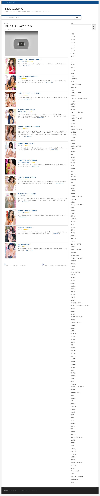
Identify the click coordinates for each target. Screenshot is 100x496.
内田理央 (73, 157)
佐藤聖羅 (73, 143)
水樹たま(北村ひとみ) (76, 322)
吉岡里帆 (73, 168)
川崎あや (73, 230)
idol (71, 62)
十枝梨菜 (73, 160)
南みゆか (73, 163)
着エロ (72, 381)
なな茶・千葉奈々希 (76, 84)
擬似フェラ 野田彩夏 (76, 244)
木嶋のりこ (73, 266)
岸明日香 (73, 227)
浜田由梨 (73, 339)
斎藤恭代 (73, 247)
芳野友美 (73, 412)
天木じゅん (73, 199)
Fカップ (73, 51)
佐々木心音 (73, 132)
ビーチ (19, 29)
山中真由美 (73, 219)
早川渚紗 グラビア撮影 (76, 258)
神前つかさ (73, 384)
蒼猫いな (73, 434)
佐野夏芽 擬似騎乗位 (76, 146)
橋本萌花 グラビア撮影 (76, 317)
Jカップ (73, 67)
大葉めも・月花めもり (76, 196)
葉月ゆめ (73, 431)
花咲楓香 (73, 409)
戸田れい (73, 241)
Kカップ (73, 70)
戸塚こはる (73, 238)
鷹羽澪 (72, 482)
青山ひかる (73, 465)
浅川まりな (73, 333)
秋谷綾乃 (73, 389)
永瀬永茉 (73, 328)
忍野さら (73, 235)
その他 (72, 81)
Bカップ (73, 39)
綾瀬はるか (73, 403)
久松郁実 (73, 115)
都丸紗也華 (73, 451)
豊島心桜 (73, 443)
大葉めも (73, 193)
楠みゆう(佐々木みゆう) (77, 303)
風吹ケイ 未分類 (75, 471)
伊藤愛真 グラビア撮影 (76, 129)
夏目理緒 (73, 185)
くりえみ (73, 76)
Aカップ (73, 37)
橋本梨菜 (73, 314)
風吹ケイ (73, 468)
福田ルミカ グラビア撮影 (77, 387)
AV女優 (72, 34)
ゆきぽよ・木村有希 (76, 93)
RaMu (72, 73)
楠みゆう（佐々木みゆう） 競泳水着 (80, 305)
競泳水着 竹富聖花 (75, 392)
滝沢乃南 (73, 350)
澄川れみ (73, 353)
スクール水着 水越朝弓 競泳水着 (79, 98)
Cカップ (73, 42)
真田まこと (73, 378)
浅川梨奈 (73, 336)
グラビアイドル (75, 95)
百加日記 (73, 373)
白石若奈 (73, 370)
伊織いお (73, 126)
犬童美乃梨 (73, 364)
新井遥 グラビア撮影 (76, 249)
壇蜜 (72, 182)
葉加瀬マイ (73, 423)
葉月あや (73, 426)
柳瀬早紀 (73, 289)
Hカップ (73, 59)
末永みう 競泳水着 (75, 272)
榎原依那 (73, 308)
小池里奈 (73, 210)
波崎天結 (73, 331)
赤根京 (72, 445)
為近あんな (73, 356)
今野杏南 (73, 120)
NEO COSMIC (14, 8)
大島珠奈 (73, 191)
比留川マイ (73, 319)
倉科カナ (73, 151)
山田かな (73, 224)
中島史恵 (73, 106)
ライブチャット (75, 101)
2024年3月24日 (7, 29)
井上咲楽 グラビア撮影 (76, 118)
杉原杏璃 (73, 277)
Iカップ (72, 65)
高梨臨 (72, 473)
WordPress (26, 490)
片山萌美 (73, 359)
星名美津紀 (73, 261)
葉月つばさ (73, 429)
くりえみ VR (74, 79)
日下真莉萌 (73, 252)
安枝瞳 (72, 207)
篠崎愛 (72, 395)
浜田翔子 (73, 342)
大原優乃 (73, 188)
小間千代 (73, 213)
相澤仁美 (73, 375)
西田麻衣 (73, 440)
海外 (72, 345)
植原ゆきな (73, 300)
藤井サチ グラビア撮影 (76, 437)
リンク (18, 17)
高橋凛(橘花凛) (74, 479)
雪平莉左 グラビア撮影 (76, 462)
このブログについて (10, 17)
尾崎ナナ (73, 216)
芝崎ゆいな (73, 406)
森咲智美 (73, 297)
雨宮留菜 (73, 459)
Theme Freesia (20, 490)
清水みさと (73, 347)
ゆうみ (72, 90)
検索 (72, 23)
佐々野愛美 (73, 134)
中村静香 (73, 109)
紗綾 (72, 401)
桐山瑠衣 (73, 294)
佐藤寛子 (73, 140)
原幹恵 (72, 165)
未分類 (72, 269)
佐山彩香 (73, 137)
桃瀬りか (73, 291)
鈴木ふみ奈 (73, 454)
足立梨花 (73, 448)
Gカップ (73, 53)
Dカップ (73, 45)
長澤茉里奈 (73, 457)
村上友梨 (73, 280)
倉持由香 (73, 149)
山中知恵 (73, 221)
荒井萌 (72, 417)
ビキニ (15, 29)
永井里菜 (73, 325)
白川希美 (73, 367)
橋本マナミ (73, 311)
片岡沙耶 (73, 361)
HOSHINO (73, 56)
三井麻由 (73, 104)
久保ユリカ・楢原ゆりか (77, 112)
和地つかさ (73, 179)
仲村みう (73, 123)
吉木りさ (73, 171)
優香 (72, 154)
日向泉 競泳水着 (75, 255)
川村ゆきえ (23, 29)
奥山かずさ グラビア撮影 (77, 205)
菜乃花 (72, 420)
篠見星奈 (73, 398)
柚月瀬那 (73, 286)
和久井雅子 (73, 177)
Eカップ (6, 23)
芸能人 (72, 415)
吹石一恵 (73, 174)
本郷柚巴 (73, 275)
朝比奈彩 (73, 263)
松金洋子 (73, 283)
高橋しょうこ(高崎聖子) (77, 476)
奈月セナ (73, 202)
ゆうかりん (73, 87)
